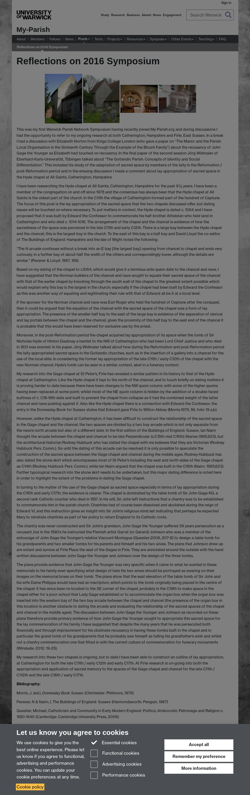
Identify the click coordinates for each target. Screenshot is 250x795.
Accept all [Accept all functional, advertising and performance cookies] (199, 744)
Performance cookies (117, 775)
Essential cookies (113, 742)
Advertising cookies (116, 764)
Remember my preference (199, 756)
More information (198, 768)
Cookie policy (30, 787)
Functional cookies (114, 753)
